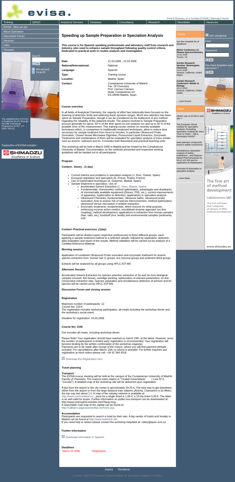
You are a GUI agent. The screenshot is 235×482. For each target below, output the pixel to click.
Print (169, 18)
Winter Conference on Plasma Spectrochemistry (190, 51)
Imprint (109, 469)
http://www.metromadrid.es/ (77, 396)
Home (225, 18)
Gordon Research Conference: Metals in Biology (188, 83)
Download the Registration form (84, 359)
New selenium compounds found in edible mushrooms (189, 143)
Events (181, 34)
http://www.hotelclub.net (103, 419)
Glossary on (182, 18)
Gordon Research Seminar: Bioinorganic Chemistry (188, 65)
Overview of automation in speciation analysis (189, 169)
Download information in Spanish (85, 437)
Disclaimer (124, 469)
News (180, 108)
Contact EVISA (199, 18)
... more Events (184, 101)
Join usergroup (216, 35)
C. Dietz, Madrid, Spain (131, 186)
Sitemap (215, 18)
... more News (183, 178)
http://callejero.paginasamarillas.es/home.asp (88, 407)
